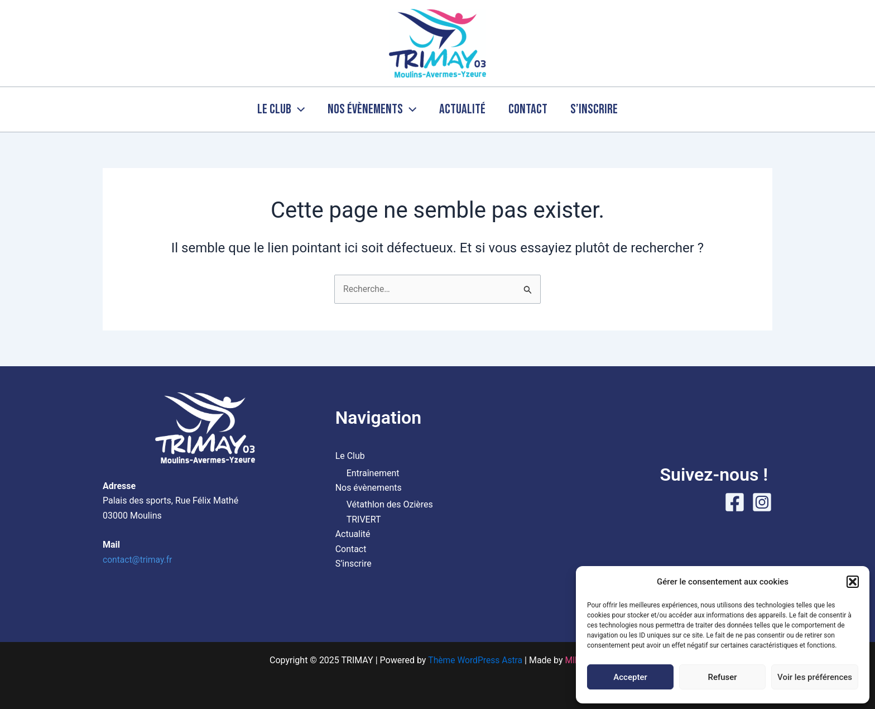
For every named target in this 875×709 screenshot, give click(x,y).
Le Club (273, 109)
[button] (852, 581)
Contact (531, 109)
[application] (290, 109)
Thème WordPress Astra (474, 660)
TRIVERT (364, 519)
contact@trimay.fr (138, 559)
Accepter (630, 677)
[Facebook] (734, 502)
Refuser (722, 677)
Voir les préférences (814, 677)
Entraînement (373, 473)
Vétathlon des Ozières (390, 505)
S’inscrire (602, 109)
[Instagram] (762, 502)
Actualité (462, 109)
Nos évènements (368, 109)
